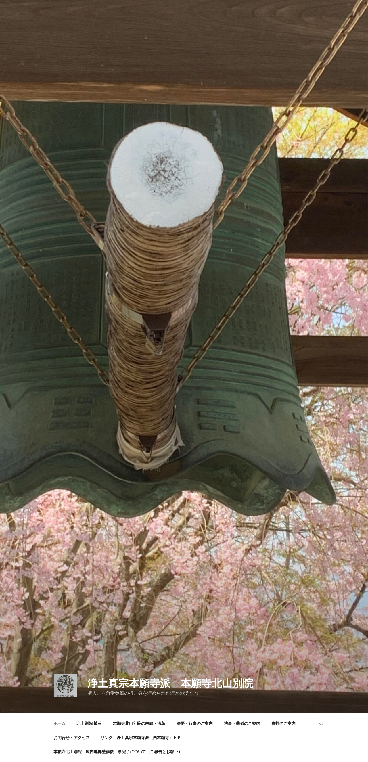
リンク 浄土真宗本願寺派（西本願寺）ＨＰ (141, 737)
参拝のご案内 (283, 723)
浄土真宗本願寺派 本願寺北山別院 (170, 683)
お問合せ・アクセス (71, 737)
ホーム (59, 723)
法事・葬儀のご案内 (242, 723)
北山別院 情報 (89, 723)
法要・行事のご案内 (195, 723)
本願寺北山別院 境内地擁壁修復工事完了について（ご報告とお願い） (117, 751)
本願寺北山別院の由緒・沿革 (139, 723)
